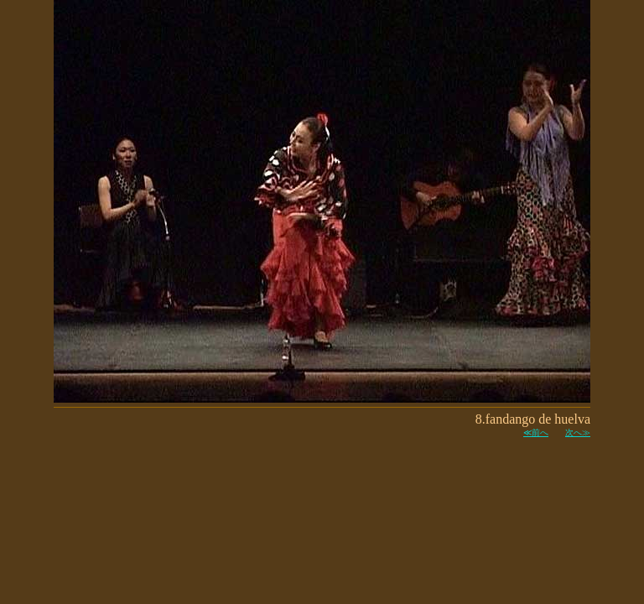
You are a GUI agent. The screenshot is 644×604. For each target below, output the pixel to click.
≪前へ (535, 432)
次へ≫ (577, 432)
